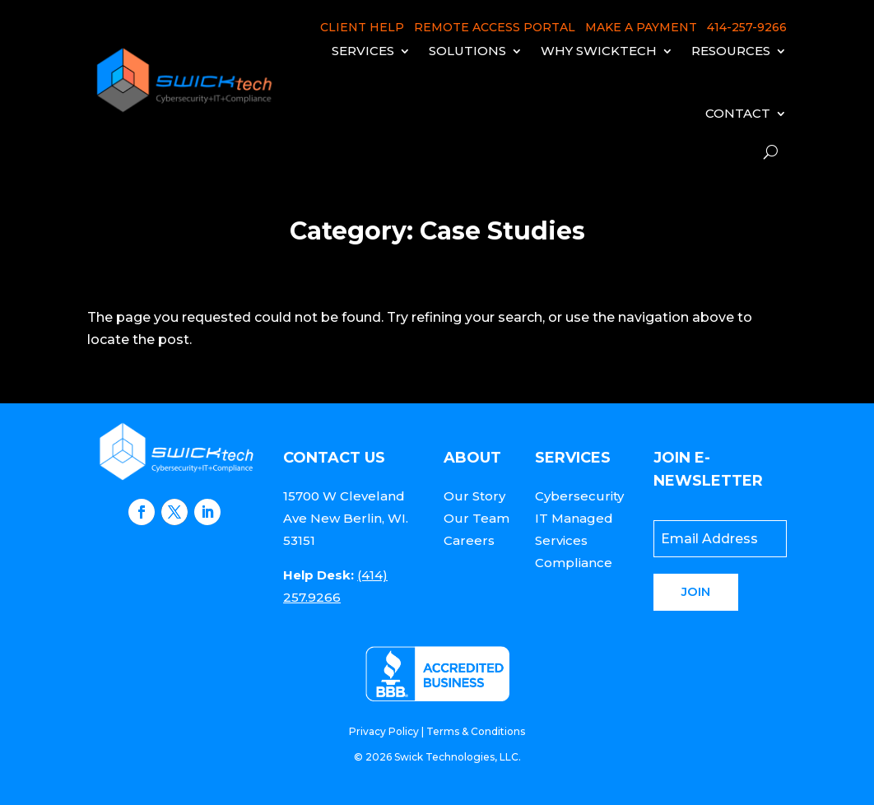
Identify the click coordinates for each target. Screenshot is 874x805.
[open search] (771, 152)
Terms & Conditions (475, 731)
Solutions (467, 50)
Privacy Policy (384, 731)
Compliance (573, 562)
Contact (737, 113)
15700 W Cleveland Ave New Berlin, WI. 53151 (345, 518)
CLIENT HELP (362, 27)
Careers (469, 540)
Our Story (474, 496)
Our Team (476, 518)
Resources (730, 50)
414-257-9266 (747, 27)
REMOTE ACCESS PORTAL (494, 27)
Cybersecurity (579, 496)
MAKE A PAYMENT (641, 27)
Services (363, 50)
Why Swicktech (599, 50)
